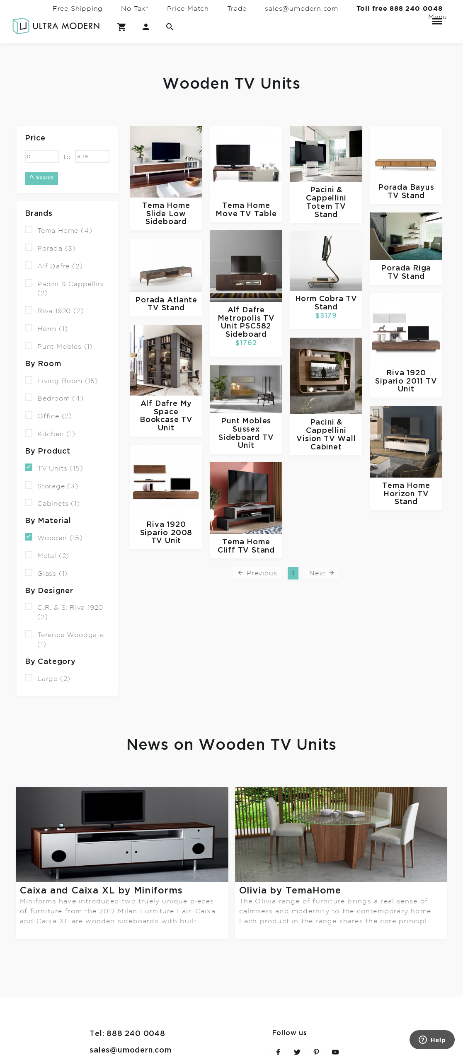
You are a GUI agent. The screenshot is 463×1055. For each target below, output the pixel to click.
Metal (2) (47, 555)
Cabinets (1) (52, 503)
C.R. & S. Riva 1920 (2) (64, 611)
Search (41, 177)
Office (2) (48, 416)
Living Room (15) (61, 380)
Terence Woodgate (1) (64, 639)
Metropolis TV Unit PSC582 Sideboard (246, 326)
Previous (257, 573)
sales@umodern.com (301, 8)
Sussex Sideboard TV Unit (246, 437)
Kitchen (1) (50, 433)
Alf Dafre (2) (53, 266)
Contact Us (112, 981)
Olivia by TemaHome (290, 890)
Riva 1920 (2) (54, 310)
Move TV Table (246, 213)
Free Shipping (78, 8)
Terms (102, 1014)
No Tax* (135, 8)
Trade (237, 8)
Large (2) (47, 678)
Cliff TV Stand (246, 549)
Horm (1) (46, 328)
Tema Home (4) (58, 230)
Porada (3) (50, 248)
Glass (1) (46, 573)
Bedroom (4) (54, 398)
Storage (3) (51, 485)
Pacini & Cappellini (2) (64, 288)
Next (322, 573)
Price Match (188, 8)
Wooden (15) (54, 537)
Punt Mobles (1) (59, 346)
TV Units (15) (54, 468)
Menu (437, 18)
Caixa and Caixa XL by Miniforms (101, 890)
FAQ (98, 997)
